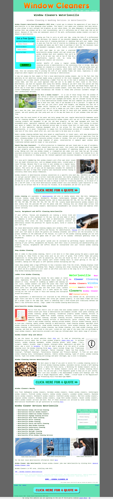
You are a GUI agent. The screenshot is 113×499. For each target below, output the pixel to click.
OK (89, 498)
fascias (74, 230)
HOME (72, 10)
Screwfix (37, 346)
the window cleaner (87, 179)
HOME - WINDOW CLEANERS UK (56, 479)
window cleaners (73, 310)
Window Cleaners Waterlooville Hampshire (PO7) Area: (35, 24)
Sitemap (16, 485)
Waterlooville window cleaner (65, 76)
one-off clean (25, 183)
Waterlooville (48, 196)
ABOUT (81, 10)
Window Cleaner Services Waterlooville (36, 406)
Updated (24, 485)
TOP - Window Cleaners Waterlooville (28, 471)
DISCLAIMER (94, 10)
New (20, 485)
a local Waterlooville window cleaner (54, 100)
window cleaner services (30, 400)
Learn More (83, 498)
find (20, 392)
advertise (32, 78)
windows (93, 95)
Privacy (97, 485)
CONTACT (87, 10)
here (49, 348)
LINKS (76, 10)
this (54, 338)
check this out (67, 340)
